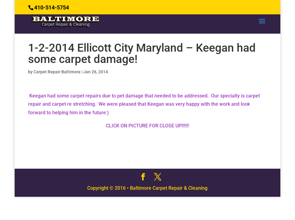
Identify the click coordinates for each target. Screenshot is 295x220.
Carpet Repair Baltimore (57, 71)
